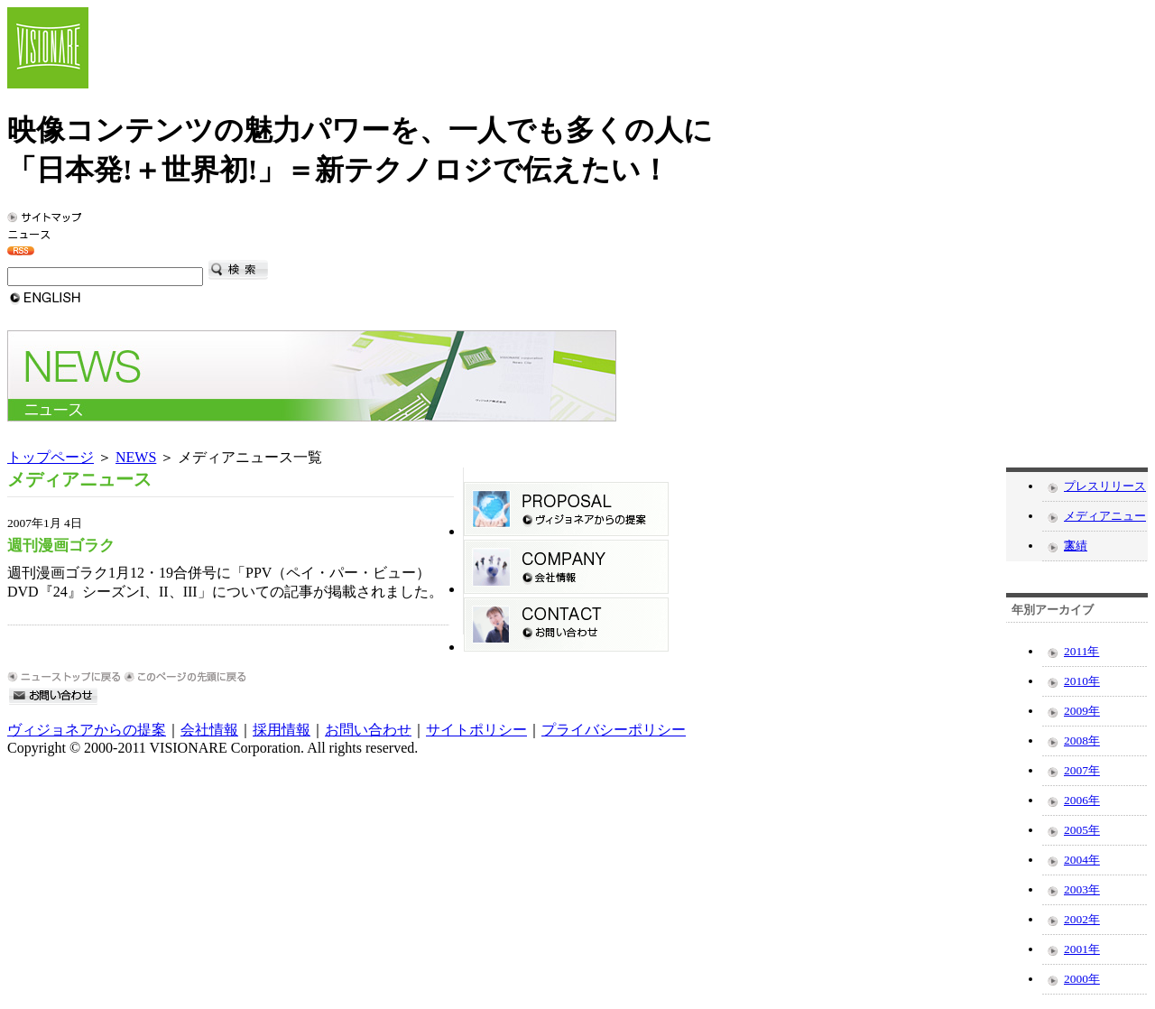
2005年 (1082, 830)
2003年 (1082, 889)
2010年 (1082, 681)
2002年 (1082, 919)
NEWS (136, 457)
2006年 (1082, 800)
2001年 (1082, 949)
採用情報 (281, 729)
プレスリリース (1105, 486)
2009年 (1082, 710)
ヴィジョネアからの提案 (86, 729)
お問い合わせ (368, 729)
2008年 (1082, 740)
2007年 (1082, 770)
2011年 (1081, 651)
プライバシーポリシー (613, 729)
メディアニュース (1105, 520)
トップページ (50, 457)
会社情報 (209, 729)
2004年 (1082, 859)
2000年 (1082, 979)
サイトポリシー (476, 729)
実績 (1075, 545)
